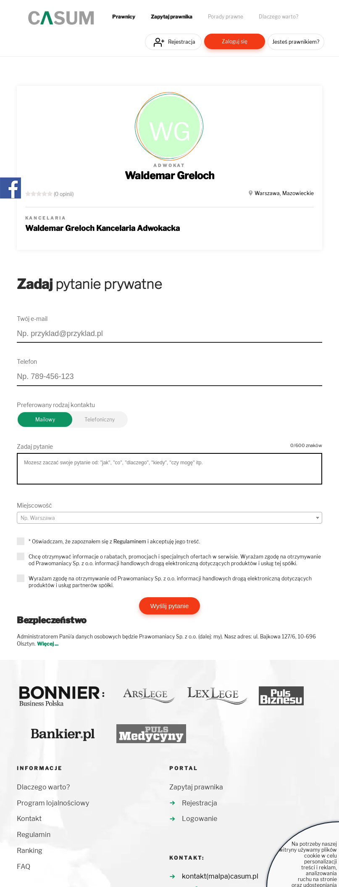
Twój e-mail (32, 318)
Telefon (27, 361)
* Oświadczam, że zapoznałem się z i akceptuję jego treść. (114, 541)
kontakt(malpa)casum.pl (220, 876)
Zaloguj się (234, 41)
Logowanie (199, 819)
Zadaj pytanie (35, 446)
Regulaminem (129, 541)
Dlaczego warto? (278, 17)
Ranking (29, 851)
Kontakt (29, 819)
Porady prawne (225, 17)
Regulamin (33, 835)
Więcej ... (47, 644)
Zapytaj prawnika (171, 17)
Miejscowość (34, 505)
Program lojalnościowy (53, 803)
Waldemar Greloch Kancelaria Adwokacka (102, 228)
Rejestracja (181, 42)
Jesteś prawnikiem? (295, 42)
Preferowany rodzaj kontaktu (56, 404)
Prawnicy (123, 17)
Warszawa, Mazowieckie (284, 193)
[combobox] (169, 518)
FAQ (23, 867)
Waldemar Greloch (169, 175)
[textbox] (169, 518)
